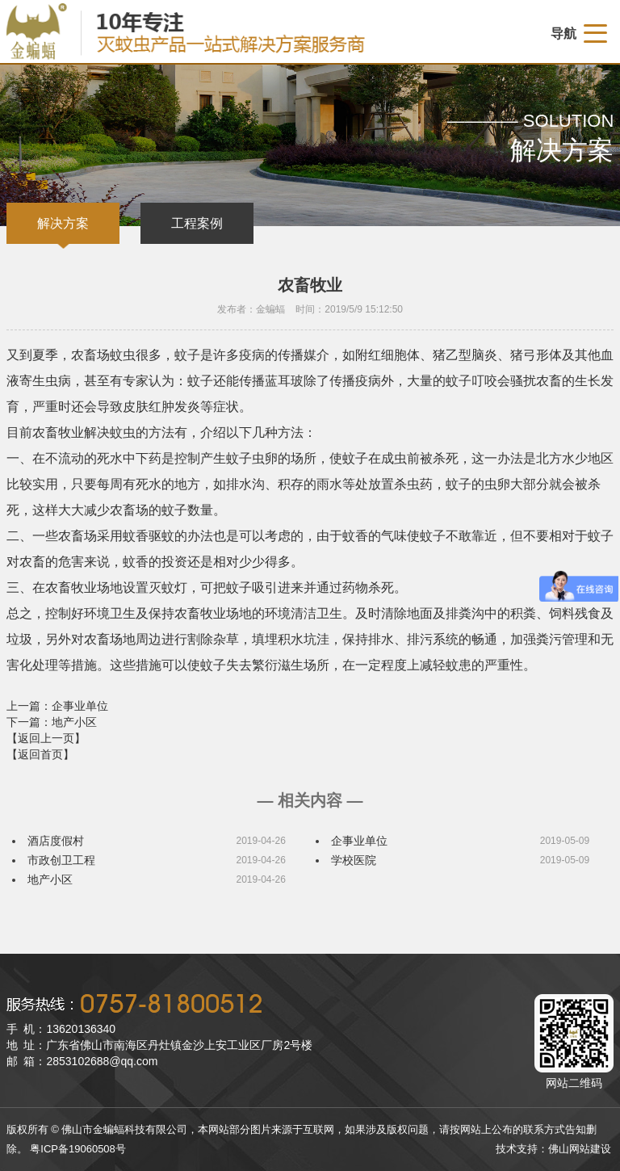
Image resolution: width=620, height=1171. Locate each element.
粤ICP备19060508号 (78, 1149)
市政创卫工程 (61, 860)
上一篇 (57, 705)
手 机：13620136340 (60, 1028)
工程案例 (197, 223)
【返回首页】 (40, 754)
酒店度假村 (55, 840)
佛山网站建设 (579, 1149)
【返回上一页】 (46, 738)
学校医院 (353, 860)
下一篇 (51, 722)
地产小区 (50, 879)
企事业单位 (359, 840)
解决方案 (63, 223)
